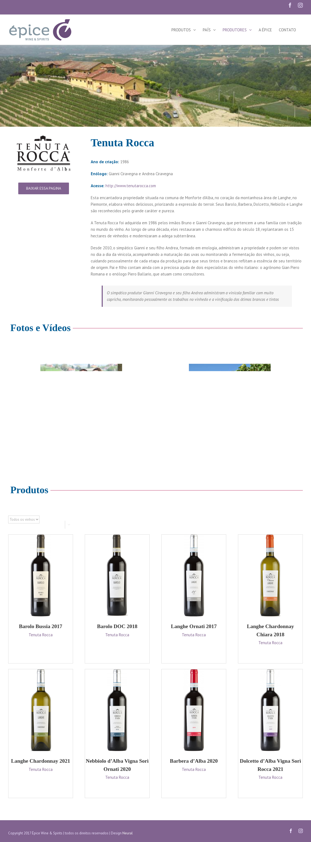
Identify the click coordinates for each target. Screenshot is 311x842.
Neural (127, 833)
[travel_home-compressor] (81, 391)
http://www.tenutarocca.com (130, 185)
